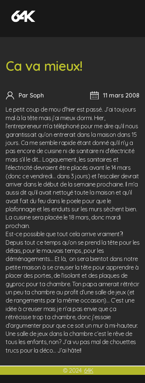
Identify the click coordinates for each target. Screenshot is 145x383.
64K (88, 370)
